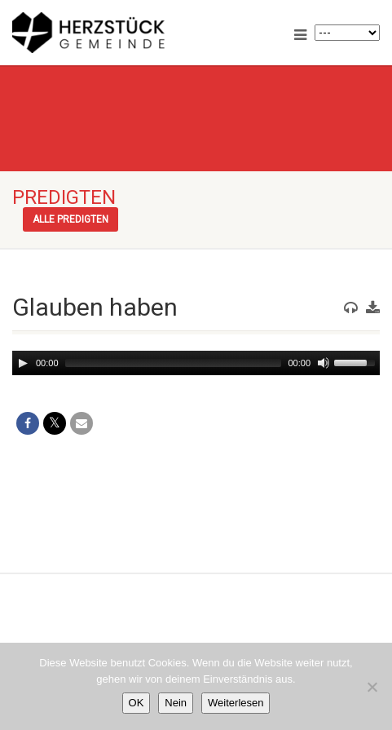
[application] (196, 363)
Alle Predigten (70, 219)
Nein (176, 703)
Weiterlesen (235, 703)
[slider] (173, 363)
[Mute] (323, 362)
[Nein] (371, 687)
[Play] (22, 362)
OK (136, 703)
